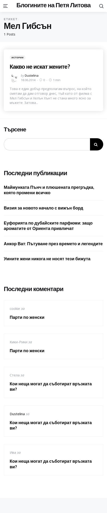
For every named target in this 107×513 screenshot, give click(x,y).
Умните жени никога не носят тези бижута (47, 258)
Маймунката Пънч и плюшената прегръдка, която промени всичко (49, 190)
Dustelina (32, 75)
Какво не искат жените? (40, 66)
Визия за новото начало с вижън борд (43, 208)
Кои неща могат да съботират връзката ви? (51, 386)
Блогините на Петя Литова (54, 5)
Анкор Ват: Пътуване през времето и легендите (53, 243)
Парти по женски (27, 317)
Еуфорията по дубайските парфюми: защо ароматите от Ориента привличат (48, 225)
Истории (18, 57)
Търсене (15, 129)
